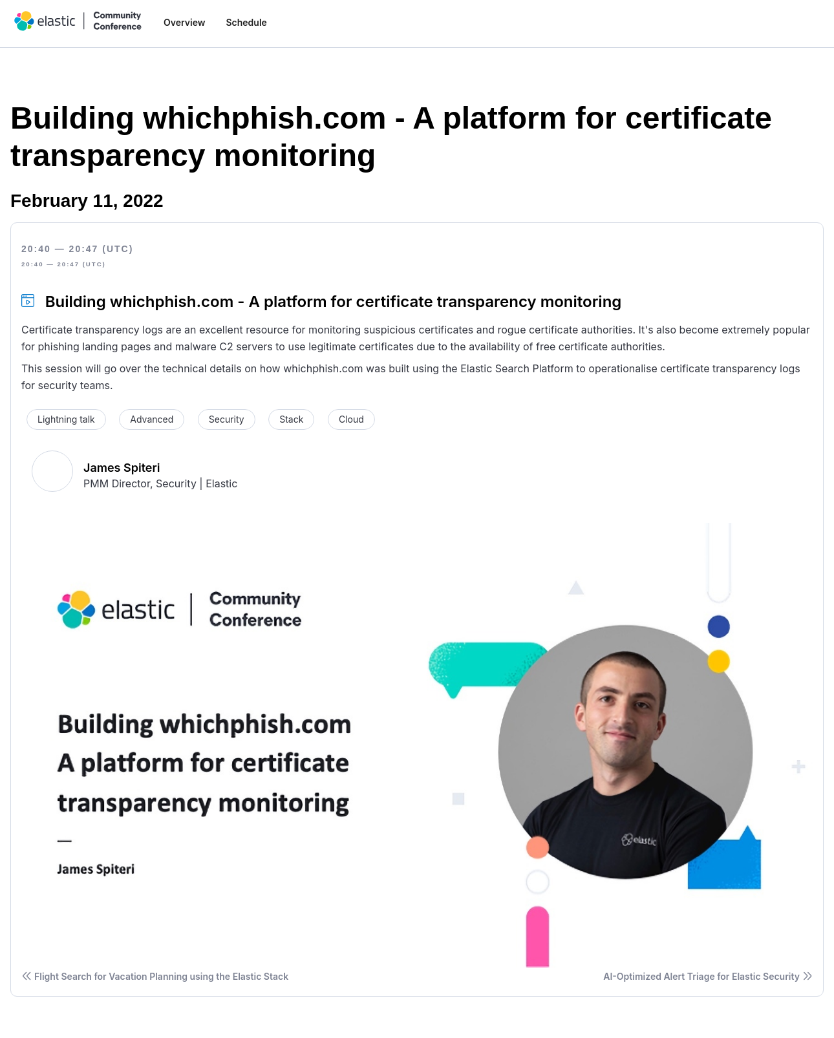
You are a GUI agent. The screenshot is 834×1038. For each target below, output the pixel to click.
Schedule (246, 22)
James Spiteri (121, 467)
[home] (78, 21)
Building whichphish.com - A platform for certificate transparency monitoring (333, 301)
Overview (184, 22)
